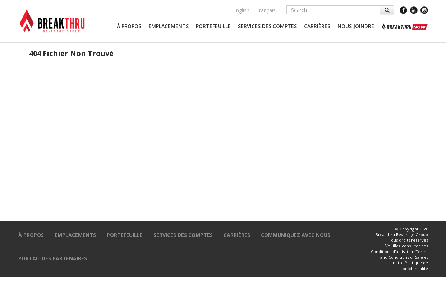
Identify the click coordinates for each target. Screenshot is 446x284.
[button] (129, 26)
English (241, 10)
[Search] (333, 9)
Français (266, 10)
